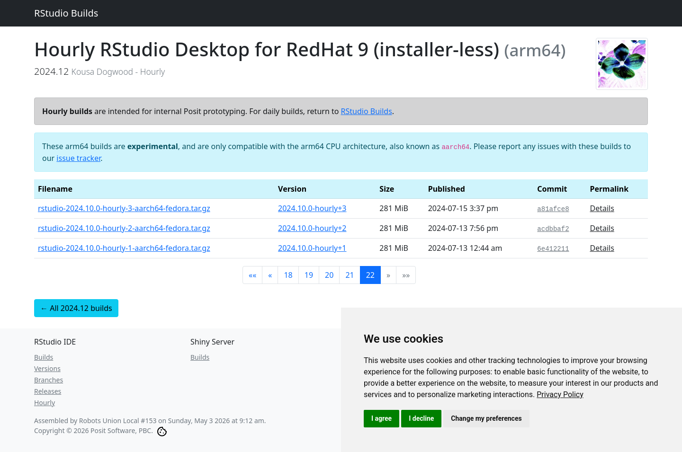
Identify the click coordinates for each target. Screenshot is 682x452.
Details (602, 208)
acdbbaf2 (553, 229)
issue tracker (78, 158)
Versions (47, 368)
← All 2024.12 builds (76, 308)
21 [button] (349, 275)
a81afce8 (553, 209)
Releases (47, 391)
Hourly (44, 402)
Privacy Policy (560, 394)
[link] (560, 394)
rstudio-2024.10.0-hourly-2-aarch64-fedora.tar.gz (124, 228)
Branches (48, 379)
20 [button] (329, 275)
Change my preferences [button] (486, 418)
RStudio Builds (66, 13)
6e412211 (553, 249)
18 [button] (288, 275)
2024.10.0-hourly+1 (312, 248)
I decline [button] (421, 418)
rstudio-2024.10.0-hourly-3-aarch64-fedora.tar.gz (124, 208)
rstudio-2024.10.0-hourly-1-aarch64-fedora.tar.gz (124, 248)
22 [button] (370, 275)
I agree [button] (381, 418)
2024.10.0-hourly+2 (312, 228)
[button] (252, 275)
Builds (43, 357)
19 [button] (309, 275)
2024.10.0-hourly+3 (312, 208)
